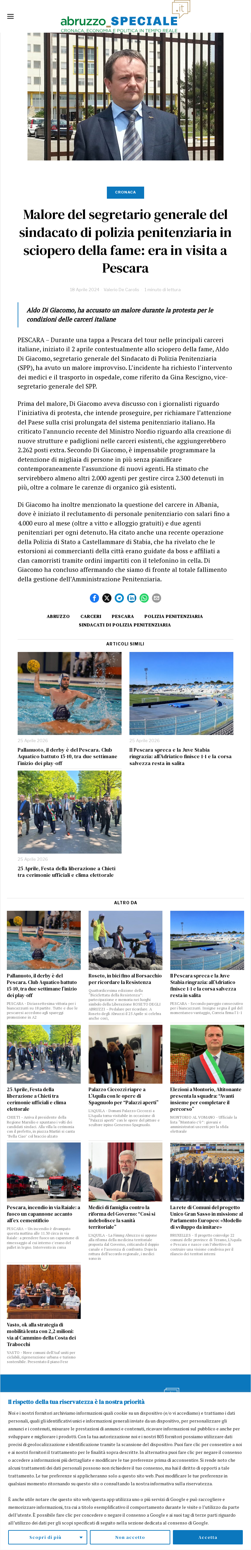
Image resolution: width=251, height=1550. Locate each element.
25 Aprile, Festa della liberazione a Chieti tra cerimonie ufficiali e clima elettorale (66, 872)
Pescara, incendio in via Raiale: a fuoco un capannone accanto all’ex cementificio (43, 1214)
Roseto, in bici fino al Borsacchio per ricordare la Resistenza (125, 979)
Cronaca (125, 192)
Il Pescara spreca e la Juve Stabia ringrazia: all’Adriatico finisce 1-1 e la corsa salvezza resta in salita (180, 756)
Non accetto (130, 1537)
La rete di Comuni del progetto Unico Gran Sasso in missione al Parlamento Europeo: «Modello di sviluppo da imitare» (206, 1217)
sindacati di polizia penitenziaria (125, 625)
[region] (125, 1471)
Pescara (123, 616)
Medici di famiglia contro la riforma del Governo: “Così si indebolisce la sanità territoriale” (122, 1217)
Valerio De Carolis (121, 289)
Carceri (90, 616)
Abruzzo (58, 616)
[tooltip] (94, 598)
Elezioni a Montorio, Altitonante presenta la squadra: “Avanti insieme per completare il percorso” (206, 1099)
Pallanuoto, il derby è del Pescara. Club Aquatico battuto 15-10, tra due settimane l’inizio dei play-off (67, 756)
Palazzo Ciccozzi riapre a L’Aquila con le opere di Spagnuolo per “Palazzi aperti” (124, 1096)
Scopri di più (45, 1537)
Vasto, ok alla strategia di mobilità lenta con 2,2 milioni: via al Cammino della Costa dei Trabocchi (41, 1335)
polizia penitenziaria (173, 616)
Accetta (207, 1537)
